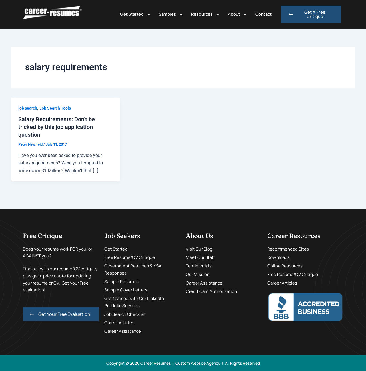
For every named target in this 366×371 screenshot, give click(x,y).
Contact (263, 14)
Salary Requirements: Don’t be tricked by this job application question (56, 127)
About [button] (237, 14)
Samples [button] (171, 14)
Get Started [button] (135, 14)
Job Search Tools (55, 108)
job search (27, 108)
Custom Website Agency (197, 362)
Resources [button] (205, 14)
